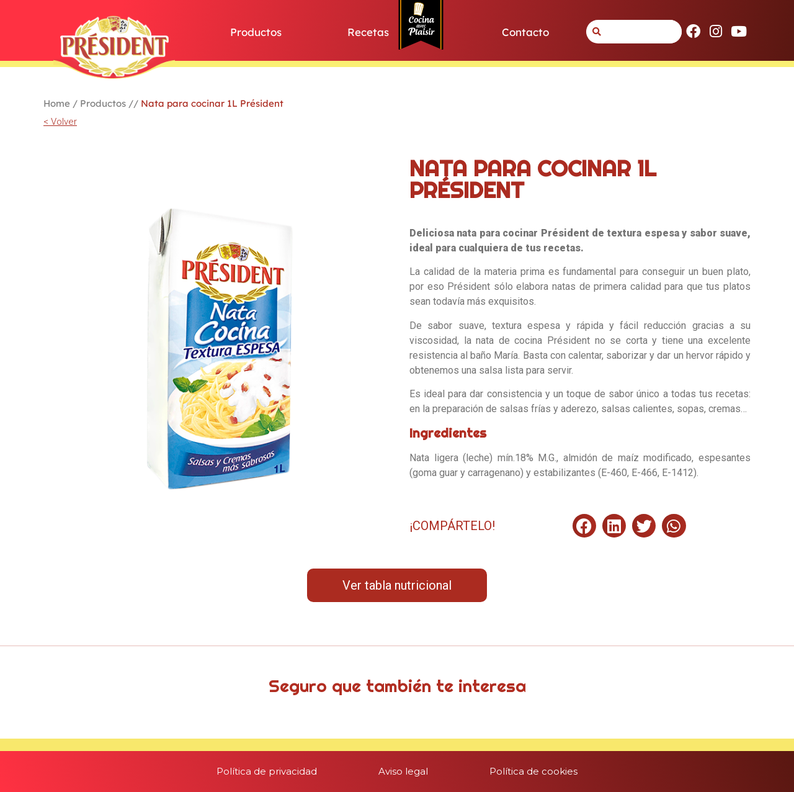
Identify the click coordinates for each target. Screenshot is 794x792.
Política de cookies (534, 771)
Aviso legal (403, 771)
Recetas (368, 31)
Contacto (525, 31)
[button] (584, 526)
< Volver (60, 121)
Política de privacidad (266, 771)
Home (56, 103)
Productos (256, 31)
